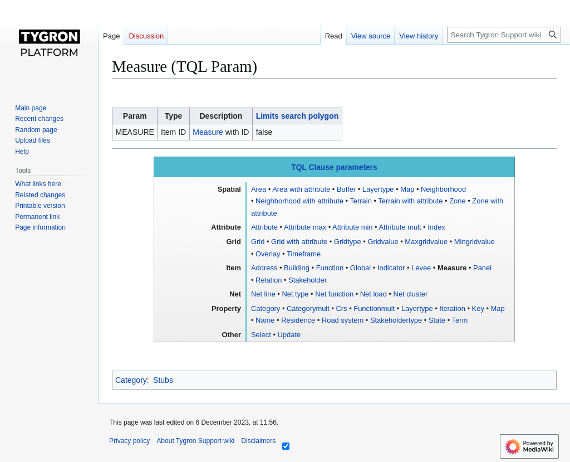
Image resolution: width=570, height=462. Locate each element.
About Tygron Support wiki (195, 441)
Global (360, 268)
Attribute (264, 227)
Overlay (267, 254)
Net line (263, 294)
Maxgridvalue (426, 241)
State (437, 320)
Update (289, 334)
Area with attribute (301, 189)
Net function (334, 294)
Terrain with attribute (410, 201)
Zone (457, 201)
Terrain (360, 201)
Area (258, 189)
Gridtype (347, 241)
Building (296, 268)
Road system (342, 320)
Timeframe (304, 254)
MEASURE (135, 132)
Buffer (346, 189)
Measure (208, 132)
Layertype (378, 189)
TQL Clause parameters (334, 167)
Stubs (163, 380)
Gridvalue (382, 241)
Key (478, 308)
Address (264, 268)
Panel (482, 268)
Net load (373, 294)
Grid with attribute (299, 241)
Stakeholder (307, 280)
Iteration (452, 308)
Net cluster (411, 294)
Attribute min (352, 227)
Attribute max (305, 227)
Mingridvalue (474, 241)
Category (265, 308)
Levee (421, 268)
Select (261, 334)
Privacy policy (129, 441)
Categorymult (308, 308)
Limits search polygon (297, 115)
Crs (341, 308)
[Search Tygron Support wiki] (504, 35)
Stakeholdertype (396, 320)
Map (407, 189)
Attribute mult (400, 227)
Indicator (391, 268)
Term (460, 320)
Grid (257, 241)
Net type (295, 294)
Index (436, 227)
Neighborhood (443, 189)
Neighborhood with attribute (299, 201)
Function (330, 268)
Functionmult (374, 308)
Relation (268, 280)
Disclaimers (258, 441)
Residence (298, 320)
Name (264, 320)
